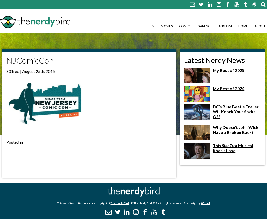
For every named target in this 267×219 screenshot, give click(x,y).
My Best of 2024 (228, 88)
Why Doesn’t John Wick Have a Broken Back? (235, 130)
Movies (167, 26)
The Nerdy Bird (120, 203)
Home (243, 26)
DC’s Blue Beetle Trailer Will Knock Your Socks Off (236, 111)
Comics (185, 26)
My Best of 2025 (228, 70)
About (259, 26)
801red (205, 203)
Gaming (204, 26)
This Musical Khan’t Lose (233, 148)
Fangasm (224, 26)
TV (152, 26)
